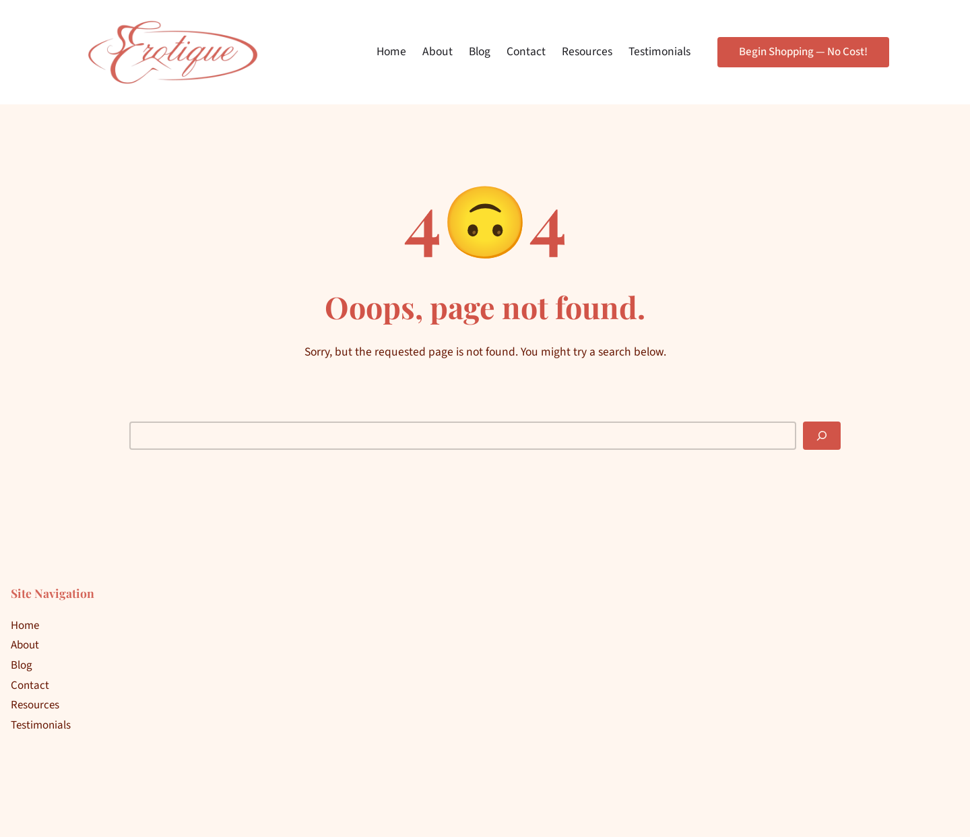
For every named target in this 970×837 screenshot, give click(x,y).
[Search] (822, 436)
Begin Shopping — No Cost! (803, 52)
